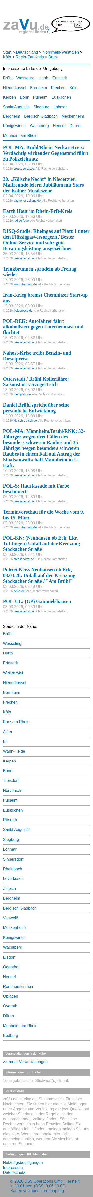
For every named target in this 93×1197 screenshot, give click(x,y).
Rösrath (10, 820)
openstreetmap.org (47, 1191)
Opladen (10, 996)
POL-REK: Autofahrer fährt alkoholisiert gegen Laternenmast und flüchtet (43, 326)
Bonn (24, 97)
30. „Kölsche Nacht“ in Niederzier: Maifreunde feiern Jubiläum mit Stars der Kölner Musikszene (43, 184)
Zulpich (9, 888)
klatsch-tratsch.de (25, 420)
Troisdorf (11, 780)
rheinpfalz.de (22, 394)
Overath (10, 1006)
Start (7, 52)
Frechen (58, 88)
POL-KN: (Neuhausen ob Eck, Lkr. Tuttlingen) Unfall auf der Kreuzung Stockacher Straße (41, 543)
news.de (19, 591)
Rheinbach (12, 869)
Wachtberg (39, 126)
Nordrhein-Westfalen (61, 52)
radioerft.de (21, 220)
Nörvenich (12, 790)
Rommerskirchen (18, 986)
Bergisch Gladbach (41, 116)
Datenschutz (14, 1172)
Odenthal (11, 967)
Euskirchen (61, 97)
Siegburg (41, 107)
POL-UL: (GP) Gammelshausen (37, 601)
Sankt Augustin (16, 107)
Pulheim (40, 97)
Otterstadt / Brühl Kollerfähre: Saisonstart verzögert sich (36, 381)
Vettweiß (10, 918)
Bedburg (10, 1036)
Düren (74, 126)
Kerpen (9, 97)
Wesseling (25, 78)
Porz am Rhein (16, 722)
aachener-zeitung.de (27, 200)
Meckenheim (73, 116)
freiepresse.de (23, 310)
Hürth (43, 78)
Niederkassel (14, 88)
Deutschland (27, 52)
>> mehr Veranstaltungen (25, 1062)
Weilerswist (13, 673)
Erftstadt (59, 78)
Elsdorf (9, 957)
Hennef (59, 126)
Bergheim (11, 116)
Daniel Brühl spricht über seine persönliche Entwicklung (36, 407)
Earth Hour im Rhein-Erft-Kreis (37, 211)
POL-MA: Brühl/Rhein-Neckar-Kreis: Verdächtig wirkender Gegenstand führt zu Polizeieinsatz (45, 153)
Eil (5, 741)
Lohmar (60, 107)
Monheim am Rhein (20, 135)
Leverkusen (13, 878)
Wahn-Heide (14, 751)
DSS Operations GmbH (44, 1181)
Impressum (13, 1167)
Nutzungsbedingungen (23, 1162)
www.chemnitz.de (25, 284)
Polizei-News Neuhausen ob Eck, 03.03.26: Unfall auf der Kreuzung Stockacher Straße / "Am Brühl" (39, 575)
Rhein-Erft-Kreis (30, 57)
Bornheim (38, 88)
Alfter (7, 732)
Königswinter (14, 126)
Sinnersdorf (13, 859)
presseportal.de (24, 168)
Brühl (53, 57)
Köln (7, 57)
